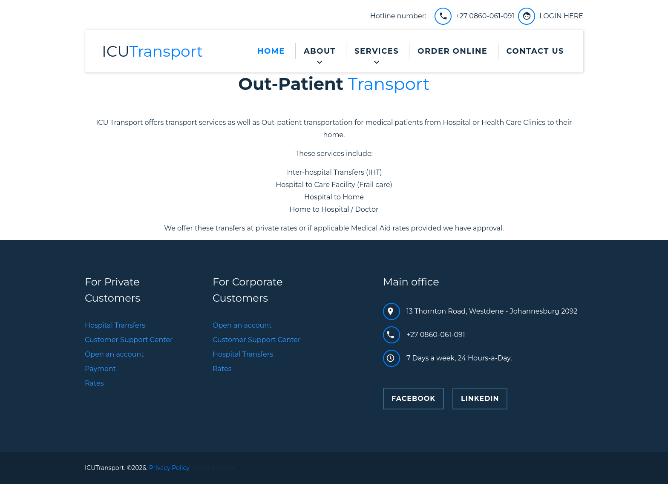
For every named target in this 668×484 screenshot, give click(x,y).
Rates (94, 383)
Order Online (452, 51)
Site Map (204, 468)
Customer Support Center (129, 340)
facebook (413, 399)
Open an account (114, 354)
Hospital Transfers (115, 325)
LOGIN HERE (561, 16)
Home (271, 51)
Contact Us (535, 51)
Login (227, 468)
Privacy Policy (169, 468)
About (320, 51)
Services (376, 51)
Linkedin (480, 399)
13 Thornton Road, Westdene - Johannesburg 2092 (492, 311)
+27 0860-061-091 (485, 16)
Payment (100, 369)
